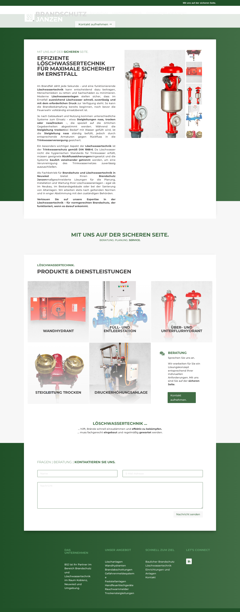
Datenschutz (80, 600)
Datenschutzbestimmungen (36, 606)
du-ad (213, 600)
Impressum (61, 600)
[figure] (154, 80)
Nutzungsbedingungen (64, 606)
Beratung (177, 339)
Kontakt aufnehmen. (178, 384)
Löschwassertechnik (158, 551)
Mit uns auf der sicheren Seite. (199, 3)
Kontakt (150, 563)
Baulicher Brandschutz (159, 547)
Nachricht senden (188, 500)
